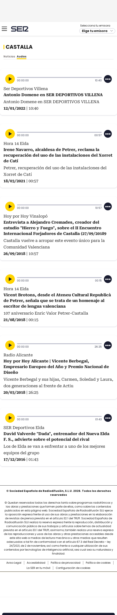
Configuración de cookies (73, 568)
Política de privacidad (65, 563)
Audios (21, 56)
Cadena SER (19, 29)
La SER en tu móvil (38, 568)
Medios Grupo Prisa (58, 592)
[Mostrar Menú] (4, 28)
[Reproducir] (10, 79)
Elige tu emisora (94, 31)
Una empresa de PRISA (58, 581)
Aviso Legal (13, 563)
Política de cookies (98, 563)
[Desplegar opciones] (108, 79)
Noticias (9, 56)
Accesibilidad (36, 563)
